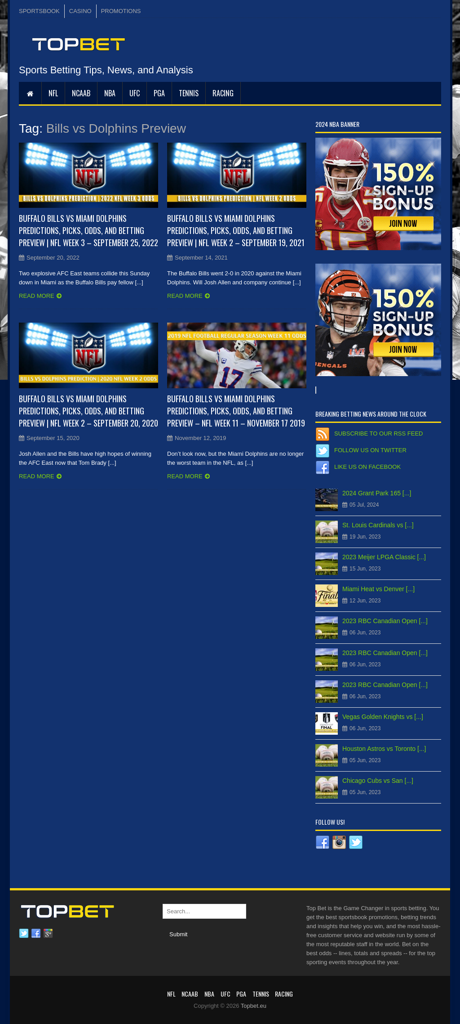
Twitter (24, 934)
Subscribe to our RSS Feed (378, 433)
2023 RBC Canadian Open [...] (385, 620)
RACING (223, 93)
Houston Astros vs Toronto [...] (384, 748)
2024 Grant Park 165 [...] (376, 493)
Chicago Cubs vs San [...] (377, 780)
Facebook (36, 934)
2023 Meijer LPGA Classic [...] (384, 557)
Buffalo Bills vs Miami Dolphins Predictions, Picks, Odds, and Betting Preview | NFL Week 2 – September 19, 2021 (236, 230)
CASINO (80, 11)
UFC (134, 93)
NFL (53, 93)
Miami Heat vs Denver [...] (378, 589)
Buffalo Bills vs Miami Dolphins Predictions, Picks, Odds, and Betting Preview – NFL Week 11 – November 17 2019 (236, 411)
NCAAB (81, 93)
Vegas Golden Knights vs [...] (382, 716)
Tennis (189, 93)
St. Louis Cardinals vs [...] (378, 525)
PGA (159, 93)
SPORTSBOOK (39, 11)
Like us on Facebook (367, 466)
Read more (36, 295)
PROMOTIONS (121, 11)
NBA (109, 93)
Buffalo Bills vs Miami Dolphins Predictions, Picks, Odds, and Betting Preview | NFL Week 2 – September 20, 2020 (88, 411)
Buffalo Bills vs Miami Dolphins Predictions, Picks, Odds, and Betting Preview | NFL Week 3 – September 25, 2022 (88, 230)
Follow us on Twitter (370, 450)
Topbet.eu (253, 1005)
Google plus (48, 934)
